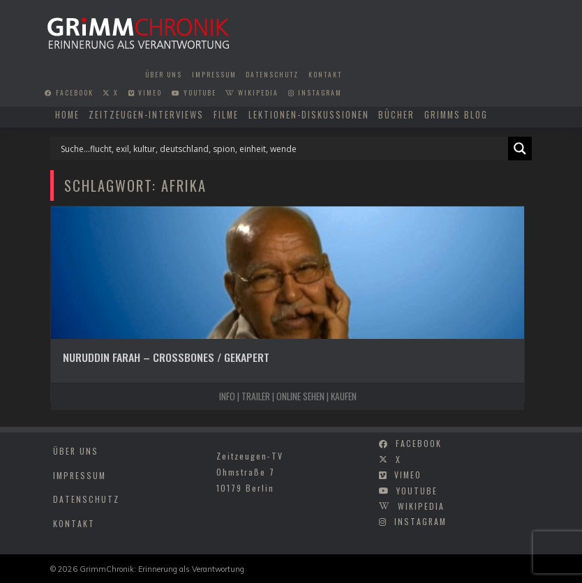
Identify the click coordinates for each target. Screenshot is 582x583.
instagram (315, 93)
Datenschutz (272, 75)
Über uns (163, 75)
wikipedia (251, 93)
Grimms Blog (456, 114)
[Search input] (283, 148)
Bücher (396, 114)
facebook (69, 93)
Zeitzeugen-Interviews (146, 114)
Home (67, 114)
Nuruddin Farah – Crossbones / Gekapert (166, 357)
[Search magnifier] (520, 148)
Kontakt (325, 75)
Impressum (214, 75)
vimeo (145, 93)
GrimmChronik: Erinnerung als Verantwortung (162, 569)
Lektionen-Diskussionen (308, 114)
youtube (194, 93)
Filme (226, 114)
